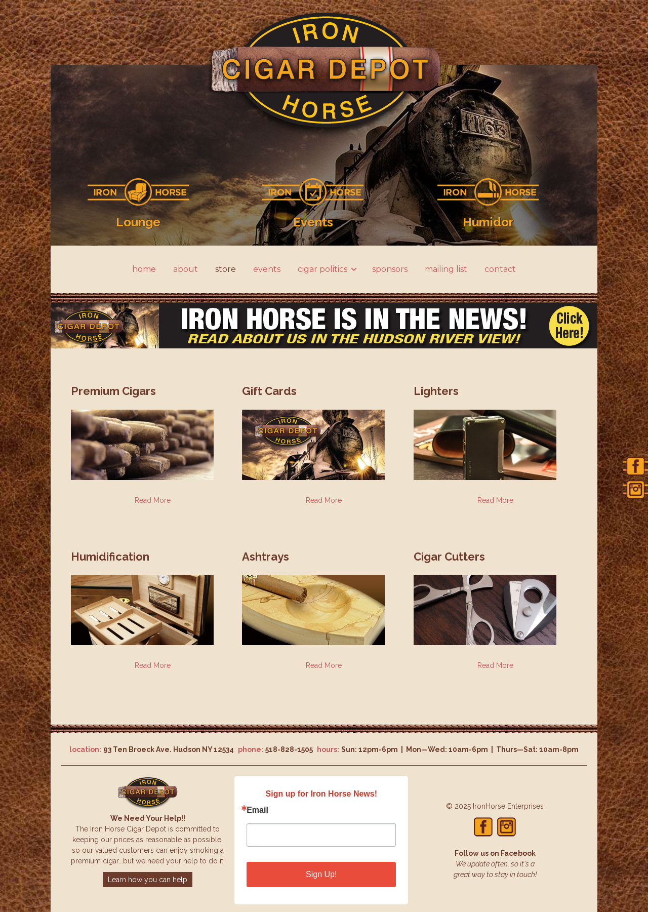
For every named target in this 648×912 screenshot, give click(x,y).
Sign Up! (321, 874)
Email (257, 810)
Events (313, 222)
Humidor (488, 222)
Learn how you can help (147, 880)
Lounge (138, 222)
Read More (153, 500)
